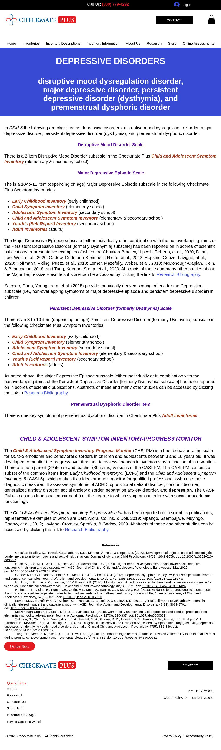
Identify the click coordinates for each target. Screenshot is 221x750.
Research (15, 695)
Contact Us (16, 702)
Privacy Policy (171, 736)
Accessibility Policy (199, 736)
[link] (211, 19)
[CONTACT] (174, 20)
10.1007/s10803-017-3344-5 (30, 608)
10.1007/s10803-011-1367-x (162, 578)
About (12, 689)
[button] (103, 43)
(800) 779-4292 (115, 4)
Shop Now (16, 708)
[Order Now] (19, 646)
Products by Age (21, 715)
